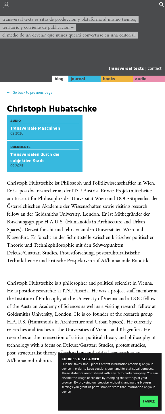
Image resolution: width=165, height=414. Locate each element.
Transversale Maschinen (35, 128)
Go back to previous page (32, 92)
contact (155, 68)
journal (78, 79)
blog (59, 79)
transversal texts (127, 68)
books (109, 79)
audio (141, 79)
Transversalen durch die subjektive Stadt (35, 157)
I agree (149, 401)
